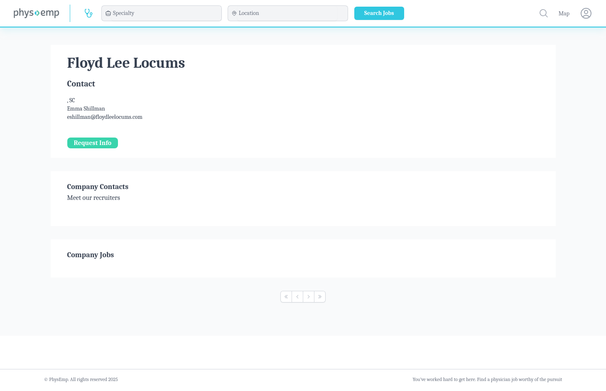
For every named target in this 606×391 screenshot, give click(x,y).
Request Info (93, 143)
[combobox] (166, 13)
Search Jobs (379, 13)
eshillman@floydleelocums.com (104, 116)
